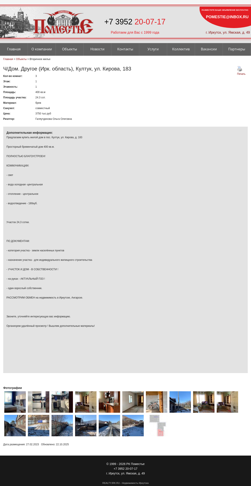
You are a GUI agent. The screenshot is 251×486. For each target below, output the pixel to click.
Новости (97, 49)
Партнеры (236, 49)
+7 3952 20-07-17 (126, 468)
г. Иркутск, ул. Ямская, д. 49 (228, 32)
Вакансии (209, 49)
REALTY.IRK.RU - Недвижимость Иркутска (125, 483)
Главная (14, 49)
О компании (42, 49)
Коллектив (181, 49)
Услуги (153, 49)
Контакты (125, 49)
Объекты (69, 49)
